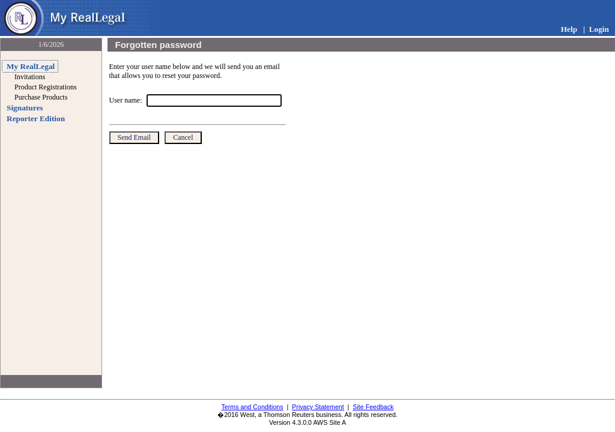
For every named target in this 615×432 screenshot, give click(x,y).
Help (569, 29)
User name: (125, 100)
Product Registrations (45, 87)
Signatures (25, 107)
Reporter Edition (36, 118)
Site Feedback (373, 406)
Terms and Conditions (252, 406)
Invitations (29, 77)
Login (599, 29)
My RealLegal (31, 66)
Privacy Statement (318, 406)
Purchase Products (40, 97)
